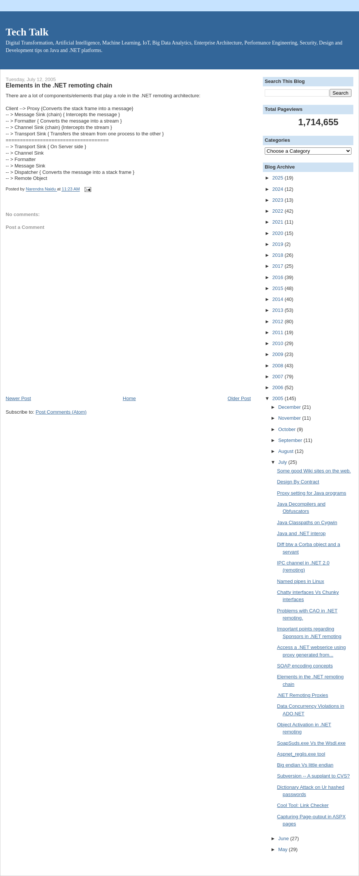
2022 (278, 211)
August (286, 451)
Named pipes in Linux (300, 581)
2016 (278, 277)
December (290, 407)
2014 (278, 299)
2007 (278, 376)
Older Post (239, 398)
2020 (278, 233)
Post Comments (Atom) (61, 412)
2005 (278, 398)
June (284, 838)
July (283, 462)
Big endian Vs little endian (305, 765)
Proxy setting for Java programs (311, 493)
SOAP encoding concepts (305, 666)
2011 (278, 332)
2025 (278, 178)
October (287, 429)
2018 (278, 255)
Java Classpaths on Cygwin (307, 522)
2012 (278, 321)
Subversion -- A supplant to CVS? (313, 776)
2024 (278, 189)
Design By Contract (298, 482)
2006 (278, 387)
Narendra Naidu (41, 189)
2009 (278, 354)
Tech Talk (27, 32)
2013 (278, 310)
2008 (278, 365)
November (290, 418)
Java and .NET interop (301, 533)
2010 (278, 343)
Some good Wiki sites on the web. (314, 471)
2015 (278, 288)
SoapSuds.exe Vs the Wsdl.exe (311, 743)
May (283, 849)
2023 (278, 200)
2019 (278, 244)
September (291, 440)
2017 (278, 266)
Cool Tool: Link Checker (302, 805)
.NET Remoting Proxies (302, 695)
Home (129, 398)
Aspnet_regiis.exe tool (301, 754)
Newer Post (18, 398)
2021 (278, 222)
